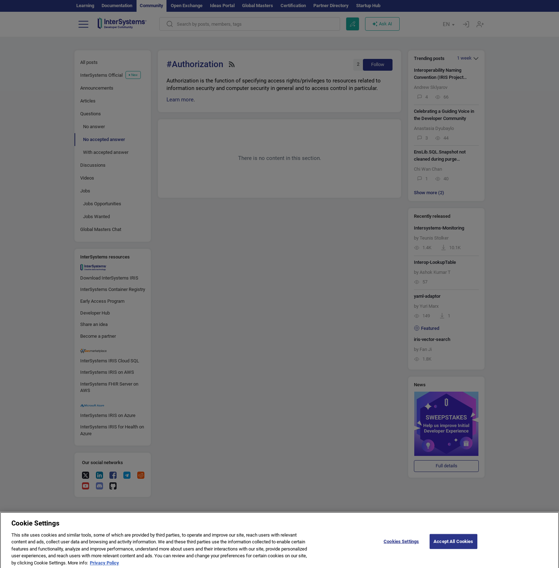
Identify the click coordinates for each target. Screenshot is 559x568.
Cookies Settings (401, 544)
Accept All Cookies (453, 544)
